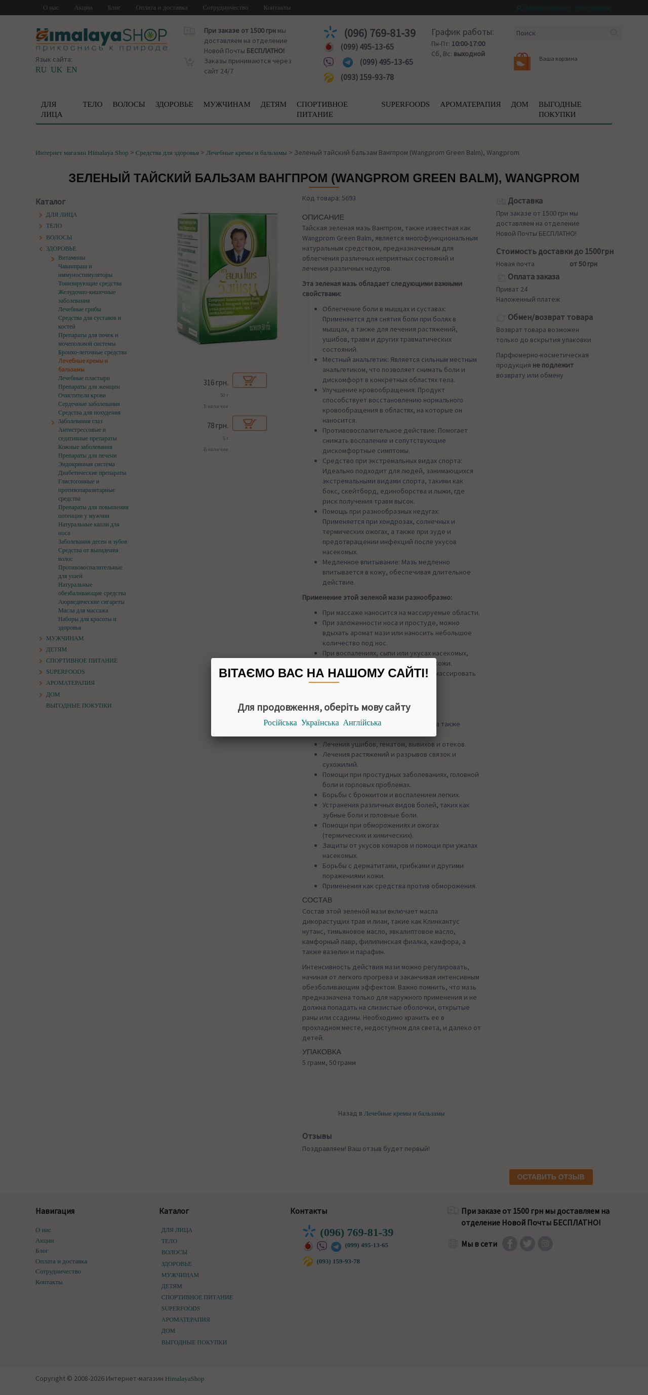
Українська (320, 722)
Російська (280, 722)
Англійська (362, 722)
